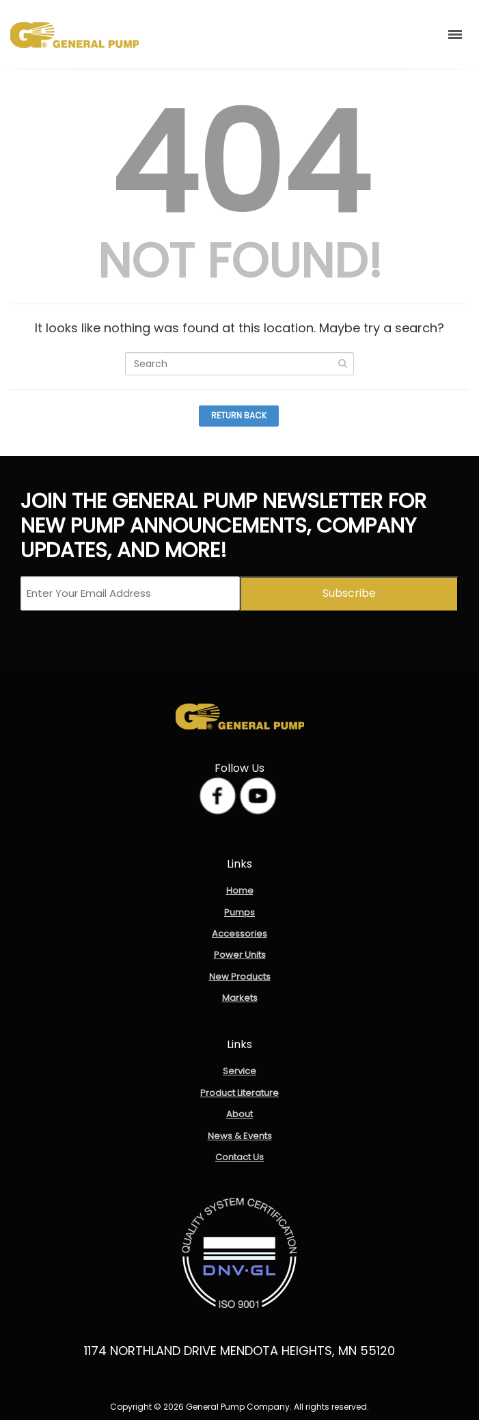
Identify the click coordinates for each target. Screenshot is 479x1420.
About (239, 1114)
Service (239, 1070)
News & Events (240, 1135)
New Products (240, 976)
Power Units (240, 954)
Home (240, 890)
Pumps (239, 912)
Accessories (239, 933)
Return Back (238, 415)
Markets (240, 997)
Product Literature (239, 1092)
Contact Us (239, 1157)
